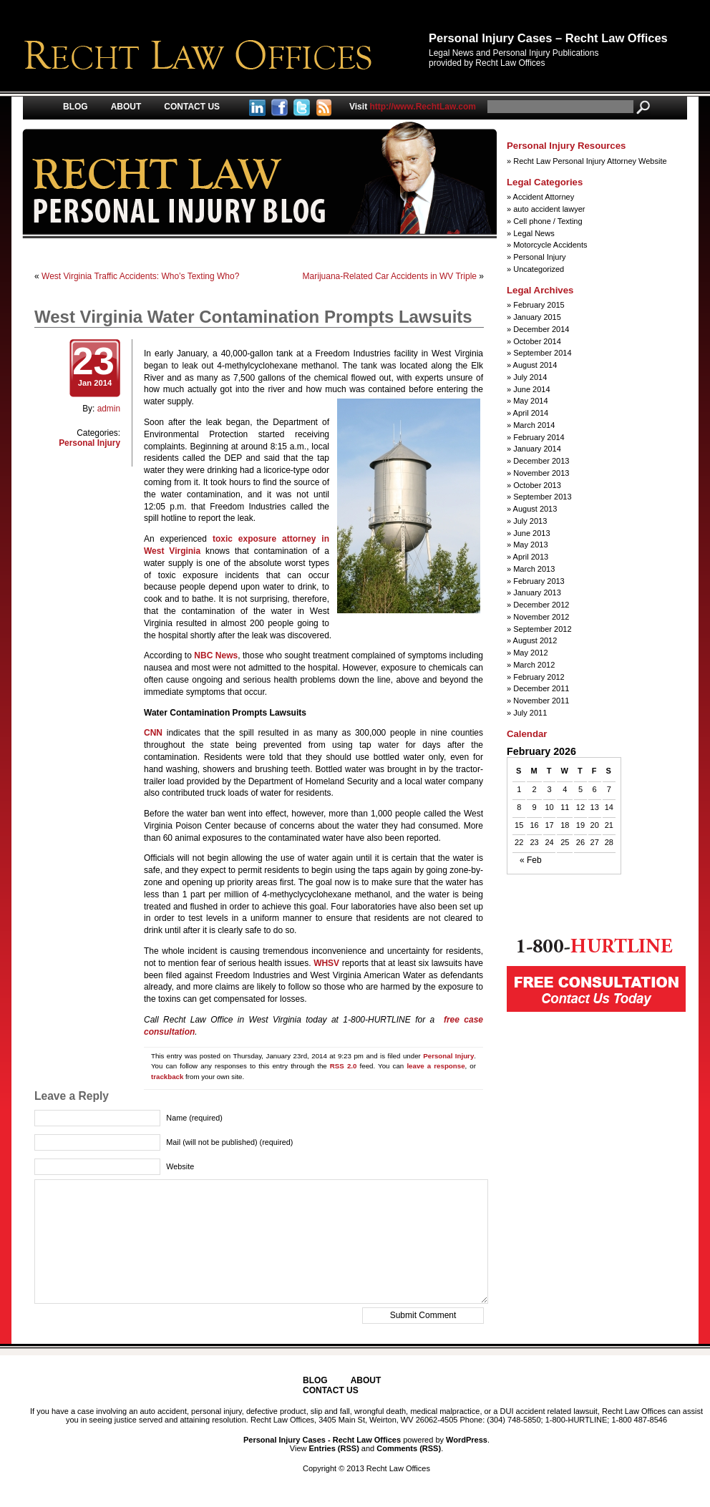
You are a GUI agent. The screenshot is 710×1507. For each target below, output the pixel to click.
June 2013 (531, 533)
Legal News (533, 233)
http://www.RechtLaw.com (412, 107)
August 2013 (535, 508)
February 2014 (539, 437)
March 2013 (534, 569)
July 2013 (530, 521)
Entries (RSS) (334, 1448)
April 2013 (531, 556)
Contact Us (192, 107)
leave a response (436, 1066)
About (126, 107)
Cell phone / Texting (547, 221)
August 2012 (535, 640)
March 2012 (534, 664)
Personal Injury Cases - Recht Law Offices (322, 1439)
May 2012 (530, 652)
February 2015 (539, 305)
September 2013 (542, 496)
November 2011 (541, 700)
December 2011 (541, 688)
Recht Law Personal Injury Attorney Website (589, 161)
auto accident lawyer (549, 209)
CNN (153, 733)
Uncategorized (538, 269)
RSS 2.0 (343, 1066)
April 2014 (531, 413)
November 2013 (541, 473)
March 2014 (534, 425)
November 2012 (541, 617)
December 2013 (541, 461)
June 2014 (531, 389)
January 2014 (537, 448)
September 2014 (542, 352)
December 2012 (541, 604)
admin (108, 409)
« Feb (531, 860)
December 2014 (541, 329)
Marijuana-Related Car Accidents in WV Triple (390, 276)
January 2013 (537, 592)
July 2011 (530, 712)
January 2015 (537, 317)
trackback (167, 1077)
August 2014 (535, 365)
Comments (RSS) (408, 1448)
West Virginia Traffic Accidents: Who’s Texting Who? (140, 276)
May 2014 (530, 400)
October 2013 (537, 485)
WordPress (466, 1439)
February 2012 (539, 677)
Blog (75, 107)
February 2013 (539, 581)
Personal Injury (89, 443)
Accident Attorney (544, 196)
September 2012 (542, 629)
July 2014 (530, 377)
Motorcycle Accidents (550, 244)
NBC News (216, 655)
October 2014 (537, 341)
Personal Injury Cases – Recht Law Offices (548, 37)
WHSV (326, 963)
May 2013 (530, 544)
